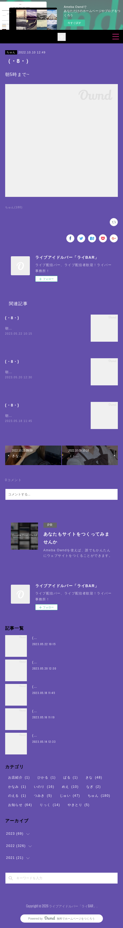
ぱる (70, 777)
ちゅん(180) (14, 207)
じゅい (70, 796)
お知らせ (20, 805)
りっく (50, 805)
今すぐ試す (74, 22)
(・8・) (12, 318)
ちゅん (11, 52)
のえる (17, 796)
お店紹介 (19, 777)
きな (94, 777)
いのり (44, 787)
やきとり (79, 805)
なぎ (93, 787)
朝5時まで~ (14, 328)
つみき (43, 796)
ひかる (46, 777)
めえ (70, 787)
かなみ (17, 787)
